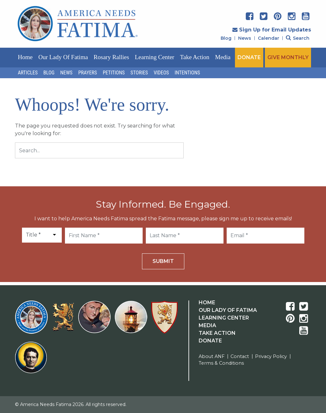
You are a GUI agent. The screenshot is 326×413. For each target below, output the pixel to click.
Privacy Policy (271, 356)
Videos (161, 73)
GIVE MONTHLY (287, 57)
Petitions (114, 73)
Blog (226, 38)
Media (223, 57)
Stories (139, 73)
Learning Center (154, 57)
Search (297, 38)
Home (25, 57)
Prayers (87, 73)
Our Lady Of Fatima (228, 310)
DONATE (249, 57)
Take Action (194, 57)
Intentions (187, 73)
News (244, 38)
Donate (210, 341)
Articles (28, 73)
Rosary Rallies (111, 57)
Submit (163, 261)
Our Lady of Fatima (63, 57)
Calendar (268, 38)
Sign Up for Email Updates (271, 30)
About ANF (211, 356)
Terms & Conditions (221, 363)
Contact (239, 356)
